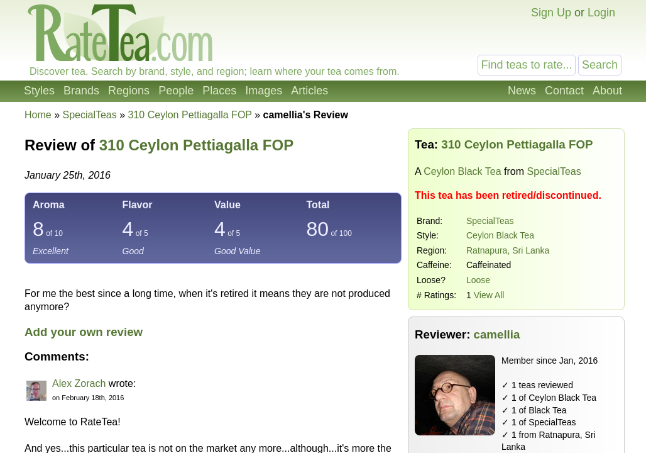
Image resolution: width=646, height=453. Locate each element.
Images (263, 90)
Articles (309, 90)
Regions (129, 90)
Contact (564, 90)
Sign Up (551, 12)
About (607, 90)
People (176, 90)
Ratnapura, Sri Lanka (507, 250)
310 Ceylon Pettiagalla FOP (196, 145)
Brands (81, 90)
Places (219, 90)
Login (601, 12)
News (522, 90)
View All (489, 295)
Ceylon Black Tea (462, 171)
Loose (478, 280)
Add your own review (84, 331)
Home (38, 114)
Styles (39, 90)
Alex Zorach (79, 383)
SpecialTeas (490, 221)
